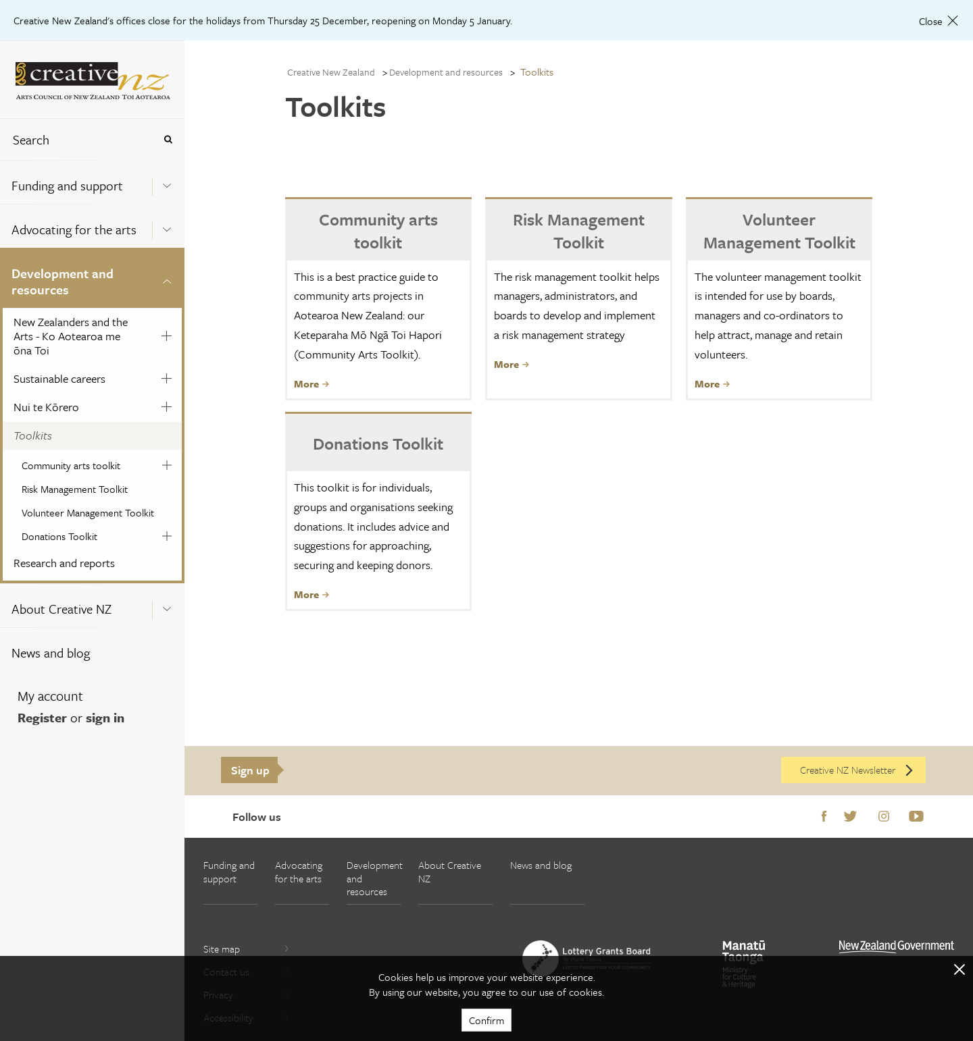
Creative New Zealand (331, 72)
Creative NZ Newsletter (857, 769)
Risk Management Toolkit (75, 488)
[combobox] (77, 139)
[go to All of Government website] (896, 946)
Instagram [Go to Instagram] (884, 817)
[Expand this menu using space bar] (167, 182)
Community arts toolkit (71, 465)
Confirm (486, 1020)
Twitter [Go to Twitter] (850, 817)
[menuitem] (92, 182)
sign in (105, 717)
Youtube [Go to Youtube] (916, 817)
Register (42, 717)
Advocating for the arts (73, 229)
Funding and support (67, 185)
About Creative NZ (61, 608)
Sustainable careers (59, 378)
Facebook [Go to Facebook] (824, 817)
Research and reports (64, 562)
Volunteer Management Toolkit (88, 512)
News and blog (50, 652)
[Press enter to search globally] (168, 139)
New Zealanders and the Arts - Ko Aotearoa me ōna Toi (71, 335)
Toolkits (33, 435)
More (311, 383)
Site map (246, 948)
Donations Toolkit (59, 536)
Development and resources (62, 281)
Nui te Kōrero (46, 406)
